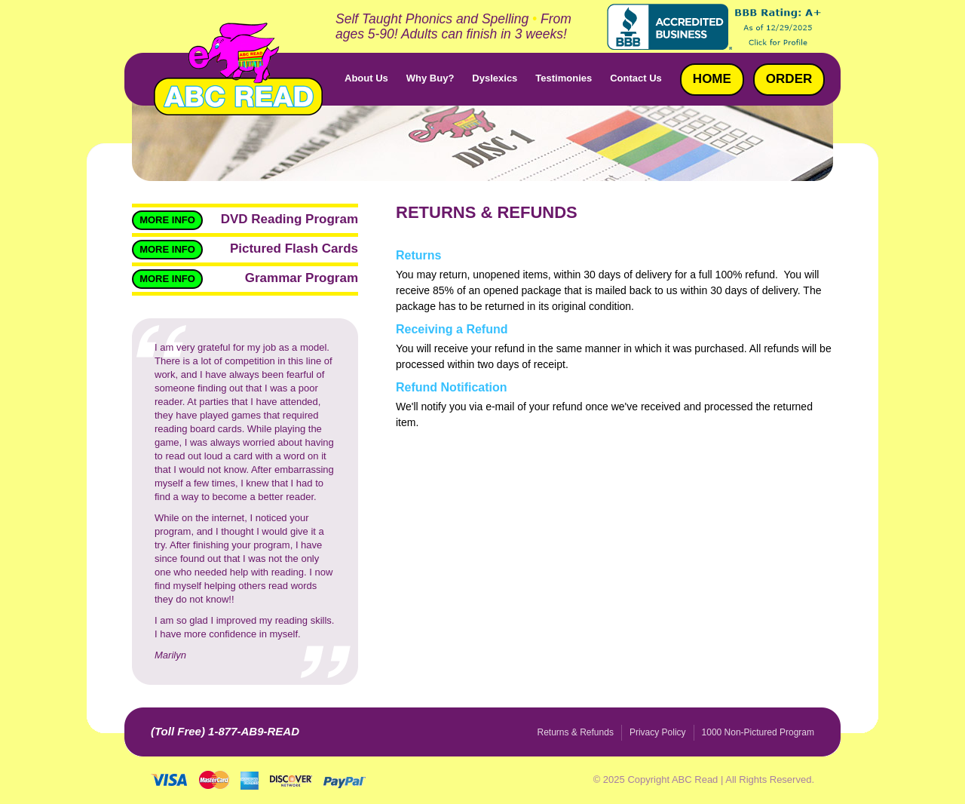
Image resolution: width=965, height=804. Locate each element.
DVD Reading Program (289, 219)
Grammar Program (301, 278)
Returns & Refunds (576, 732)
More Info (167, 220)
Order (789, 79)
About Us (366, 78)
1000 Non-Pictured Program (758, 732)
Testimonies (563, 78)
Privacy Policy (658, 732)
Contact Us (636, 78)
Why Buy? (430, 78)
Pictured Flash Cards (294, 248)
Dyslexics (494, 78)
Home (712, 79)
